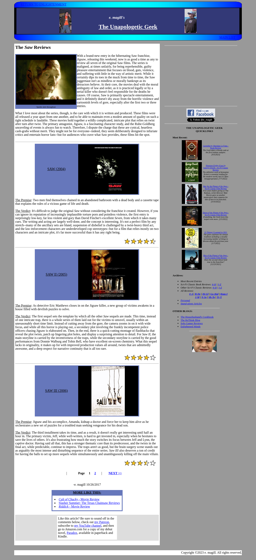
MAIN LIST (227, 37)
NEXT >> (115, 473)
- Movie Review (79, 499)
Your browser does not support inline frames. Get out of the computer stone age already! (87, 528)
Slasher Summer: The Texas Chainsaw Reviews (89, 503)
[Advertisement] (201, 76)
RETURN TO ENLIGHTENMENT (43, 4)
